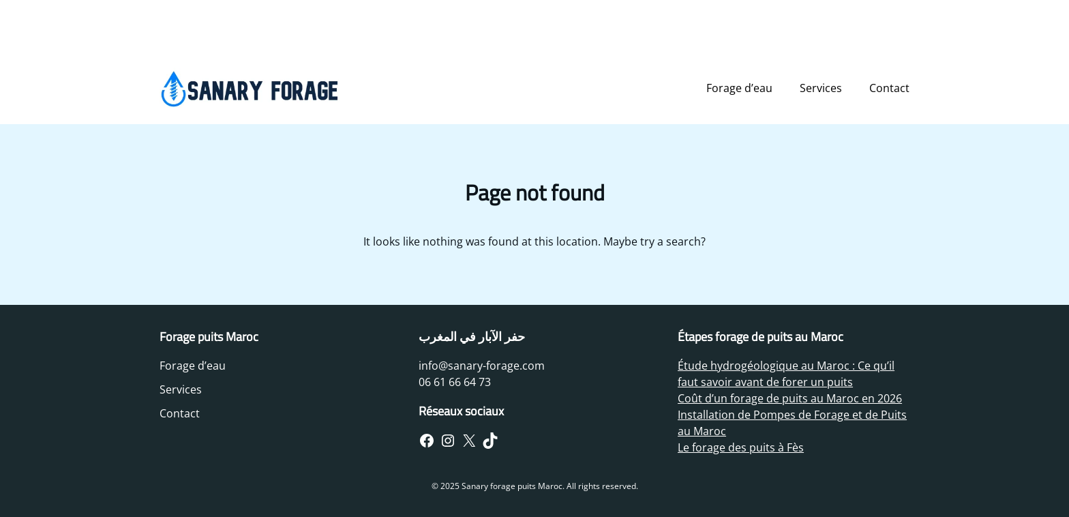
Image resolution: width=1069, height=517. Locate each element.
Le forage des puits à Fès (741, 447)
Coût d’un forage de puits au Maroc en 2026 (790, 398)
